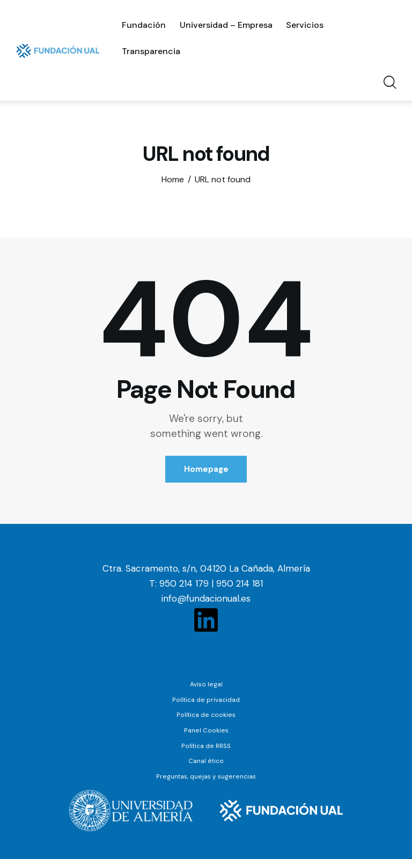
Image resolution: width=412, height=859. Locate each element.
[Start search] (389, 83)
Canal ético (206, 760)
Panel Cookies (206, 729)
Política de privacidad (206, 699)
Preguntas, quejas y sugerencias (206, 775)
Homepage (206, 469)
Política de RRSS (206, 745)
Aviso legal (206, 684)
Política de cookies (206, 714)
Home (172, 179)
